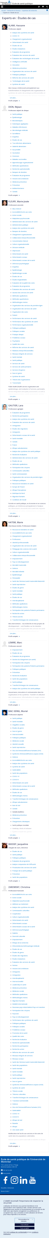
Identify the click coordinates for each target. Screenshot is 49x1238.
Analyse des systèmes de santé (23, 33)
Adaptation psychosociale (21, 218)
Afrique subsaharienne (19, 448)
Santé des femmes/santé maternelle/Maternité (28, 581)
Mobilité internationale (19, 1004)
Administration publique (20, 225)
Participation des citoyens (21, 467)
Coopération (16, 914)
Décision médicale (18, 247)
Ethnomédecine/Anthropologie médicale (25, 946)
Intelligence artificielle (19, 62)
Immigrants (16, 432)
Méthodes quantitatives (20, 166)
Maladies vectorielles (19, 159)
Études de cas (17, 46)
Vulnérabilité (16, 770)
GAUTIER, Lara (15, 405)
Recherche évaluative (19, 455)
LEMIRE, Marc (15, 642)
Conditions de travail (19, 500)
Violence (15, 568)
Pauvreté (15, 1014)
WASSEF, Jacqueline (18, 844)
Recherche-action (18, 613)
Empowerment (17, 559)
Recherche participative (20, 416)
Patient (14, 315)
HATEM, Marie (15, 522)
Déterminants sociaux (19, 257)
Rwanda (15, 1123)
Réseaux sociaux (18, 1059)
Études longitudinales (19, 280)
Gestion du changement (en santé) (24, 659)
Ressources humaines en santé (23, 484)
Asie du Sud (16, 805)
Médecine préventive (19, 68)
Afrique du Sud (17, 1120)
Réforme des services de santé (23, 78)
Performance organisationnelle (22, 325)
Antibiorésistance (18, 188)
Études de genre (18, 588)
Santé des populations (19, 679)
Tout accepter (24, 1228)
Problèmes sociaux (18, 338)
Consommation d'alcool (20, 241)
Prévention (16, 185)
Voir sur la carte (7, 1170)
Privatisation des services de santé (24, 867)
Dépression (16, 251)
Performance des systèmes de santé (25, 322)
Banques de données (19, 172)
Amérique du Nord (18, 493)
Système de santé (18, 84)
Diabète (15, 933)
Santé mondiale (17, 438)
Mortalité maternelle (19, 565)
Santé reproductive (18, 584)
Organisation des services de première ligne (27, 305)
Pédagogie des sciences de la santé (24, 549)
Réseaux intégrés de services (22, 354)
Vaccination (16, 153)
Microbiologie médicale (20, 130)
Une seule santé (17, 1130)
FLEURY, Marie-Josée (18, 201)
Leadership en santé (19, 985)
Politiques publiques (19, 75)
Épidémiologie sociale (19, 273)
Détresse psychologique (20, 264)
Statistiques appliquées (20, 124)
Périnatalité (16, 578)
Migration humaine (18, 496)
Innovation (15, 65)
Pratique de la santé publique (22, 871)
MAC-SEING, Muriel (18, 711)
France (14, 445)
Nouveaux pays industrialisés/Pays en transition (28, 1007)
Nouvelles (4, 1188)
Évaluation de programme (21, 52)
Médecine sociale (18, 741)
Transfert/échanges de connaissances (25, 620)
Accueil (3, 10)
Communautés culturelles (20, 471)
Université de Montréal (5, 2)
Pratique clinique (17, 334)
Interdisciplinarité (18, 601)
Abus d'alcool (16, 209)
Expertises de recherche (29, 10)
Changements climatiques (21, 821)
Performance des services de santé (24, 318)
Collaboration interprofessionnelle (23, 238)
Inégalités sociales (18, 725)
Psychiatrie (16, 341)
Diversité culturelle (18, 936)
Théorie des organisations (21, 380)
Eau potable (16, 150)
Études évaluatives (18, 49)
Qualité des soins (18, 344)
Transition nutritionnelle (20, 1101)
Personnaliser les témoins (25, 1220)
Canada (14, 191)
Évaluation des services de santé (23, 55)
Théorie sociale (17, 1091)
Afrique (14, 1126)
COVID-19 (15, 36)
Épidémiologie (17, 117)
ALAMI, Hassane (16, 25)
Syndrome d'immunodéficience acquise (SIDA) (27, 754)
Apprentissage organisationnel (22, 162)
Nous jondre (6, 1173)
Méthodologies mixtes (20, 302)
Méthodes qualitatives (20, 296)
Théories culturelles (19, 1094)
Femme (14, 965)
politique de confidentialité (18, 1232)
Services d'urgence (18, 370)
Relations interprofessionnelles (22, 351)
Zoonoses (15, 156)
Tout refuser (24, 1225)
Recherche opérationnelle (21, 169)
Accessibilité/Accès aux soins (22, 212)
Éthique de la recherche (20, 943)
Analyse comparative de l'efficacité (24, 864)
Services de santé (18, 363)
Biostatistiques (17, 121)
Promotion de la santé (19, 1033)
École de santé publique (22, 3)
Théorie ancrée (17, 617)
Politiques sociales (18, 331)
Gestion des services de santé (22, 293)
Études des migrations (20, 429)
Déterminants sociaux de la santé (23, 260)
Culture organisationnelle (20, 244)
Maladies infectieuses (19, 127)
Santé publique (17, 114)
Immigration (16, 426)
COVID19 (15, 780)
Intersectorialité (17, 734)
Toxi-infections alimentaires (21, 143)
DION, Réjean (15, 106)
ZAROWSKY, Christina (19, 887)
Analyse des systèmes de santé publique (26, 451)
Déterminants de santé (20, 42)
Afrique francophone (19, 490)
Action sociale (16, 215)
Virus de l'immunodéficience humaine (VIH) (26, 750)
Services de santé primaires (21, 367)
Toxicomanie (16, 383)
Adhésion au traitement (20, 904)
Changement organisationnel (22, 39)
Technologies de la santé (20, 81)
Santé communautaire (19, 474)
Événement (11, 1188)
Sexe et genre (17, 373)
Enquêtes (15, 137)
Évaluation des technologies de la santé (25, 58)
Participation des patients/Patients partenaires (28, 610)
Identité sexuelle (18, 744)
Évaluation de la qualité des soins (23, 283)
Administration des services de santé (25, 222)
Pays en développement (20, 562)
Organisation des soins (20, 312)
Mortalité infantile (18, 571)
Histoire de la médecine (20, 179)
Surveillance (16, 133)
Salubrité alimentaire (19, 146)
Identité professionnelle (20, 542)
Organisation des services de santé (24, 71)
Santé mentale (17, 357)
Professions (16, 539)
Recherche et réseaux (14, 10)
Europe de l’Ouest (18, 487)
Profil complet (13, 101)
